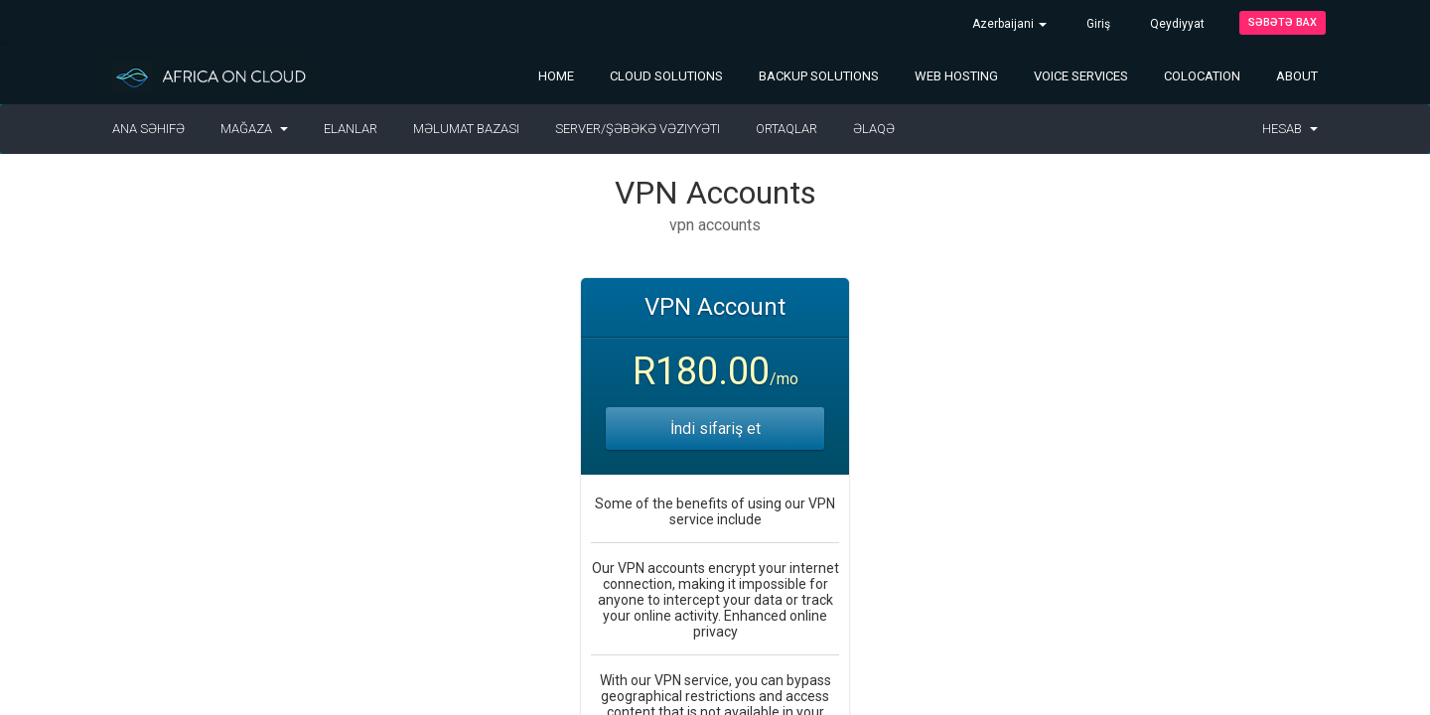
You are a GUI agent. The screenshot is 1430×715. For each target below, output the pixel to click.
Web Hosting (956, 76)
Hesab (1290, 128)
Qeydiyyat (1177, 24)
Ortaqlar (786, 128)
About (1297, 76)
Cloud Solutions (666, 76)
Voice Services (1081, 76)
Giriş (1098, 24)
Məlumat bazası (466, 128)
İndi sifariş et (715, 428)
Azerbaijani (1009, 24)
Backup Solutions (819, 76)
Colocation (1202, 76)
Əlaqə (874, 128)
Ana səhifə (148, 128)
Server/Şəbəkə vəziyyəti (637, 128)
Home (556, 76)
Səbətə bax (1282, 22)
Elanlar (350, 128)
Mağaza (254, 128)
